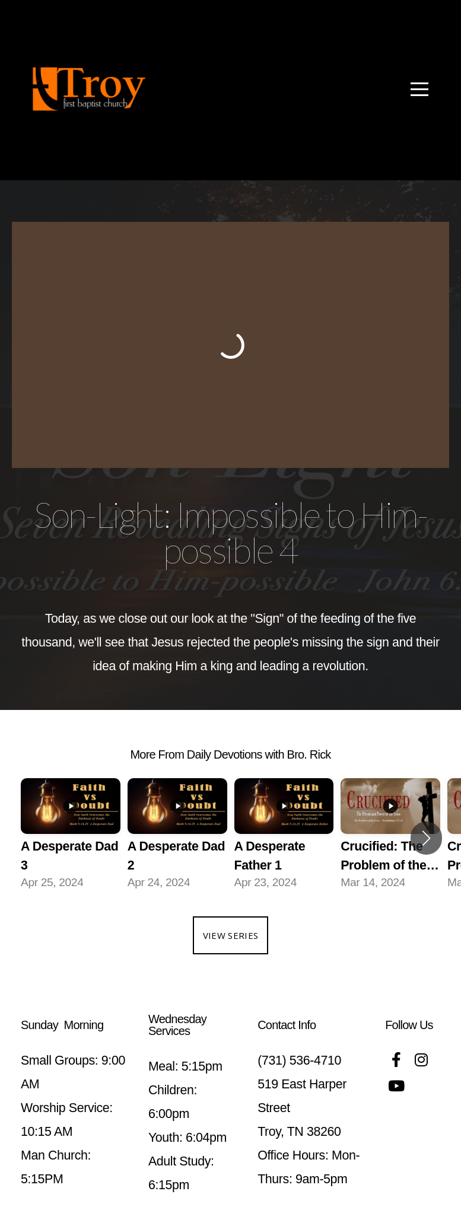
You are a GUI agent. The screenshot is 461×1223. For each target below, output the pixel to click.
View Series (230, 935)
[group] (70, 838)
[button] (426, 838)
